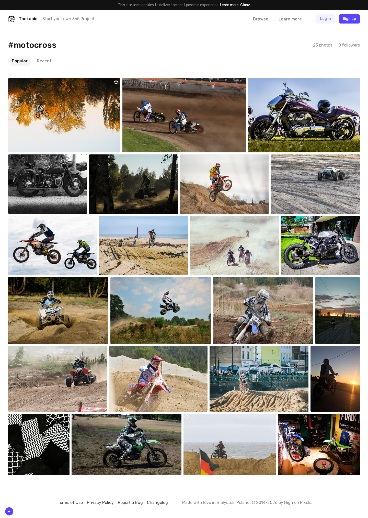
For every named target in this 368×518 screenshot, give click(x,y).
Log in (325, 19)
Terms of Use (70, 502)
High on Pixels (297, 502)
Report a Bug (130, 502)
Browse (260, 19)
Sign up (349, 19)
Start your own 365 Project (68, 18)
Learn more (229, 5)
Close (245, 5)
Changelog (157, 502)
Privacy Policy (100, 502)
